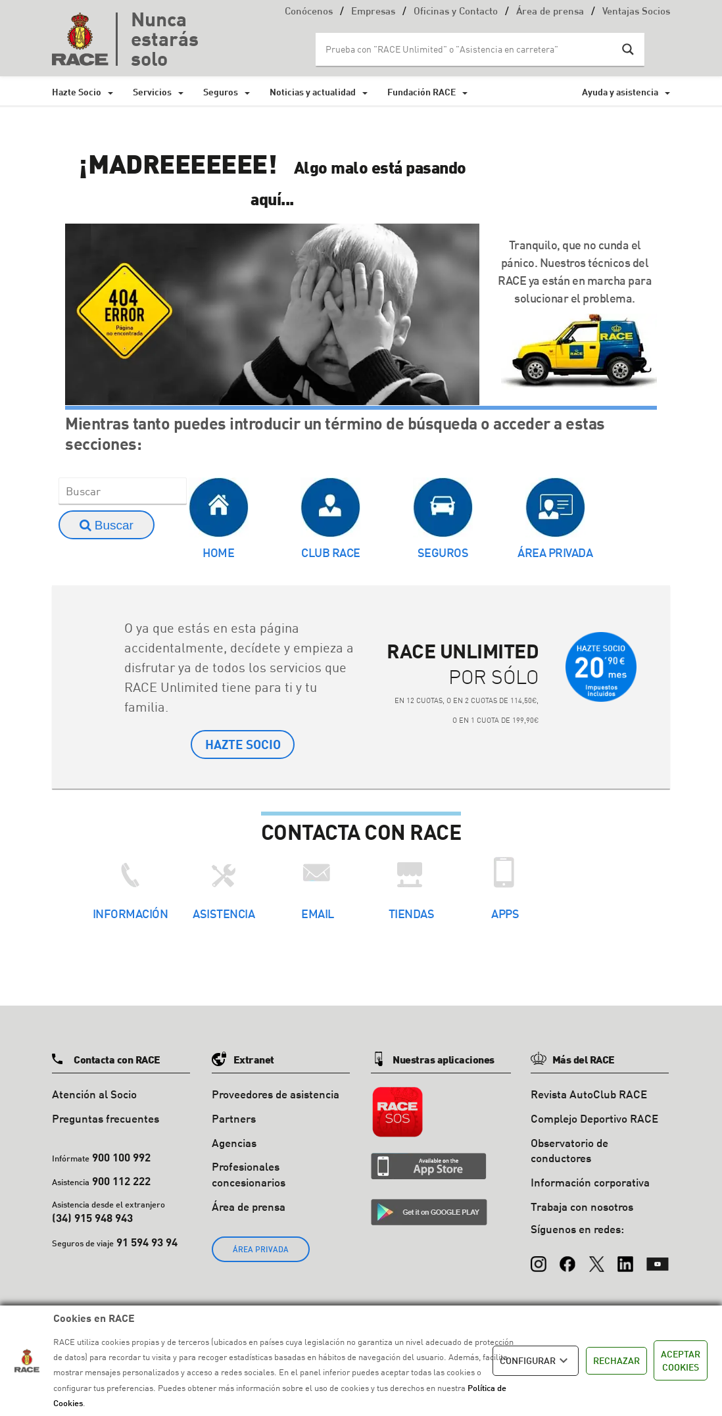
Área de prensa (550, 12)
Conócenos (309, 12)
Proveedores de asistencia (275, 1095)
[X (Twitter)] (596, 1258)
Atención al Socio (94, 1095)
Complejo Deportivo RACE (594, 1119)
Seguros (220, 91)
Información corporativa (590, 1183)
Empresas (373, 12)
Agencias (234, 1143)
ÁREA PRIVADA (261, 1250)
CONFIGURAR (535, 1361)
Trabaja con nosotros (582, 1208)
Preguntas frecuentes (105, 1119)
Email (317, 915)
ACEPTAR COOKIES (680, 1360)
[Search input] (466, 49)
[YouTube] (657, 1259)
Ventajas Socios (636, 12)
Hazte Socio (76, 91)
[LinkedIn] (625, 1258)
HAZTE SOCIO (243, 744)
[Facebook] (567, 1258)
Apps (505, 915)
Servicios (152, 91)
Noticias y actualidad (313, 91)
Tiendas (412, 915)
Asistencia (223, 915)
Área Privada (554, 552)
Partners (234, 1119)
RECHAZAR (616, 1360)
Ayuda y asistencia (620, 91)
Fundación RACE (421, 91)
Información (130, 915)
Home (218, 552)
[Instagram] (538, 1258)
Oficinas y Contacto (456, 12)
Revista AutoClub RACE (589, 1095)
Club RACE (330, 552)
